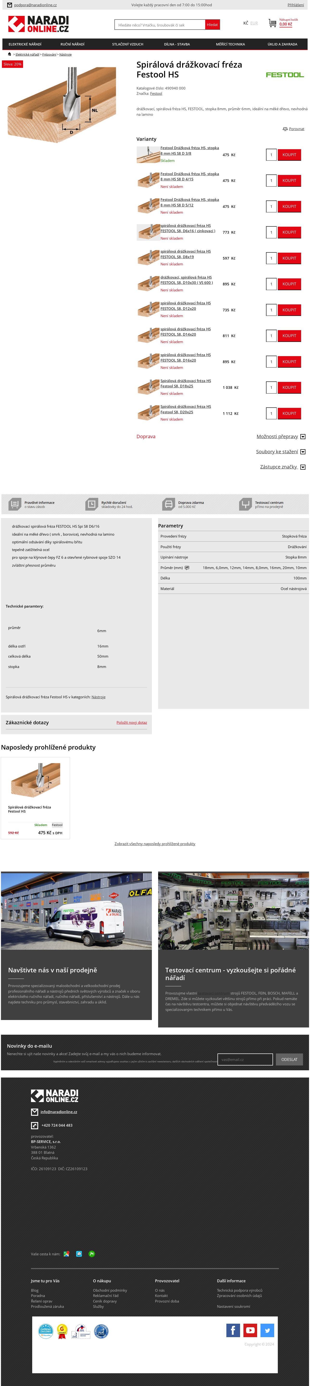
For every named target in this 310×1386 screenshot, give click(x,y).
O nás (160, 1290)
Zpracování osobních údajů (239, 1295)
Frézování (49, 54)
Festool (156, 93)
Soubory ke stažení (280, 451)
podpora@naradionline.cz (35, 4)
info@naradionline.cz (59, 1111)
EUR (254, 23)
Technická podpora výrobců (239, 1290)
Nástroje (65, 54)
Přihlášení (296, 4)
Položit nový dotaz (132, 722)
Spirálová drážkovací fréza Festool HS (29, 809)
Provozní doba (167, 1301)
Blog (34, 1290)
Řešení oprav (41, 1301)
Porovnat (296, 128)
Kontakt (161, 1295)
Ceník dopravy (105, 1301)
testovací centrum (213, 993)
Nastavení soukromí (233, 1306)
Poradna (38, 1295)
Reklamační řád (105, 1295)
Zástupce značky (282, 466)
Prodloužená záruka (47, 1306)
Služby (98, 1306)
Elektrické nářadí (27, 54)
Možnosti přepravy (281, 436)
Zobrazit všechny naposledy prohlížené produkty (155, 843)
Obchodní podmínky (110, 1290)
